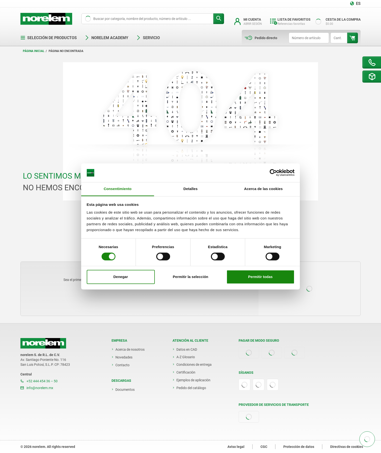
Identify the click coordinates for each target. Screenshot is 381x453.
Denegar (120, 277)
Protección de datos (298, 447)
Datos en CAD (186, 349)
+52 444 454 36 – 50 (39, 381)
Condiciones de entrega (194, 364)
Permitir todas (260, 277)
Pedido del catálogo (191, 388)
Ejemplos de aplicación (193, 380)
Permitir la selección (190, 277)
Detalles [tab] (190, 189)
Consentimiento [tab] (118, 189)
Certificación (185, 372)
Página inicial (33, 51)
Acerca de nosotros (130, 349)
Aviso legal (235, 447)
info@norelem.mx (36, 388)
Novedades (123, 357)
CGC (263, 447)
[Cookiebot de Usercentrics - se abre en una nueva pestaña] (273, 172)
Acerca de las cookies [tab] (263, 189)
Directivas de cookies (346, 447)
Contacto (122, 365)
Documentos (125, 390)
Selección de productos (48, 37)
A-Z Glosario (185, 357)
